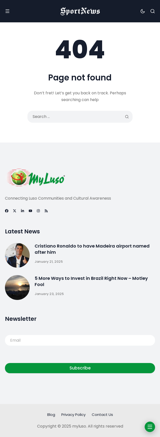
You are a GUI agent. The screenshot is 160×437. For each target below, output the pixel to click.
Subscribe (80, 368)
